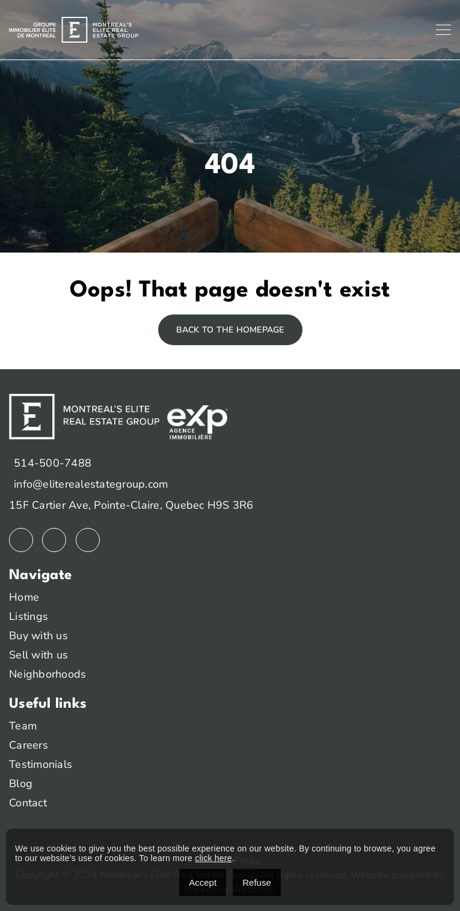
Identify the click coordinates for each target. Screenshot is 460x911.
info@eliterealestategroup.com (91, 484)
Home (24, 597)
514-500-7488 (52, 463)
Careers (28, 745)
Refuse (256, 882)
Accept (202, 882)
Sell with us (38, 655)
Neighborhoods (47, 674)
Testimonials (40, 764)
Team (23, 726)
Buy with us (38, 635)
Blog (20, 783)
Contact (28, 803)
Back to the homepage (230, 330)
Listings (28, 616)
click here (213, 858)
